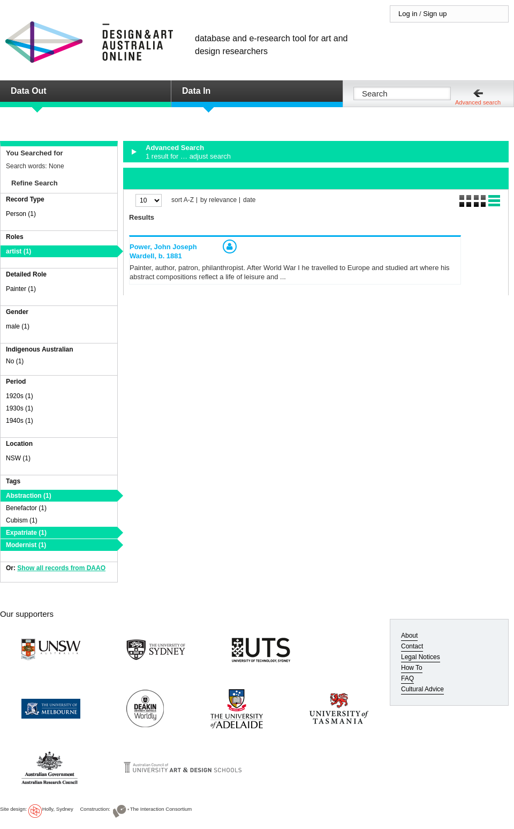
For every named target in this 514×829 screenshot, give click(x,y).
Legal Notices (420, 657)
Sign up (435, 14)
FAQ (407, 678)
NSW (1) (18, 458)
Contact (412, 646)
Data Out (29, 90)
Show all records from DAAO (61, 568)
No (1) (15, 361)
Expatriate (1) (26, 532)
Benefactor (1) (26, 508)
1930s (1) (19, 408)
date (249, 200)
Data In (196, 90)
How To (411, 667)
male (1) (17, 326)
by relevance (218, 200)
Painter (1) (21, 289)
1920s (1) (19, 396)
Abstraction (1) (28, 495)
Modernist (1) (26, 545)
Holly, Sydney (57, 809)
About (409, 635)
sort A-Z (182, 200)
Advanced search (478, 102)
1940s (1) (19, 420)
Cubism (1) (21, 520)
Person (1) (21, 214)
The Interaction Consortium (161, 809)
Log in (407, 14)
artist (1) (18, 251)
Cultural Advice (422, 689)
